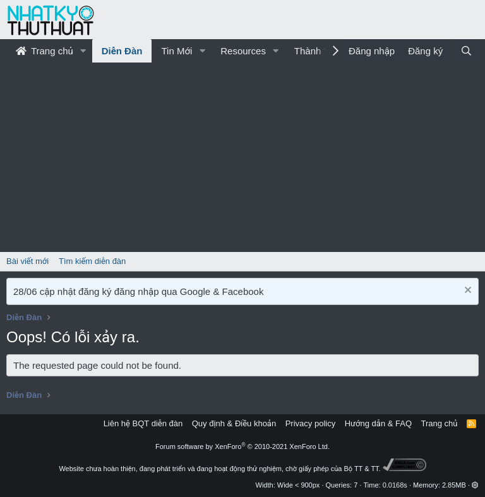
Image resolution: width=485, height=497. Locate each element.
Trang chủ (44, 50)
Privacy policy (310, 423)
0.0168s (395, 485)
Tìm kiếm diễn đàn (92, 261)
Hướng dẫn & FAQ (378, 423)
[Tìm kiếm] (466, 51)
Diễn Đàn (122, 50)
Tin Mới (176, 50)
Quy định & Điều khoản (234, 423)
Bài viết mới (27, 261)
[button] (83, 51)
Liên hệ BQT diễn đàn (143, 423)
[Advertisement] (242, 157)
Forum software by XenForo (242, 446)
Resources (243, 50)
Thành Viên (318, 50)
